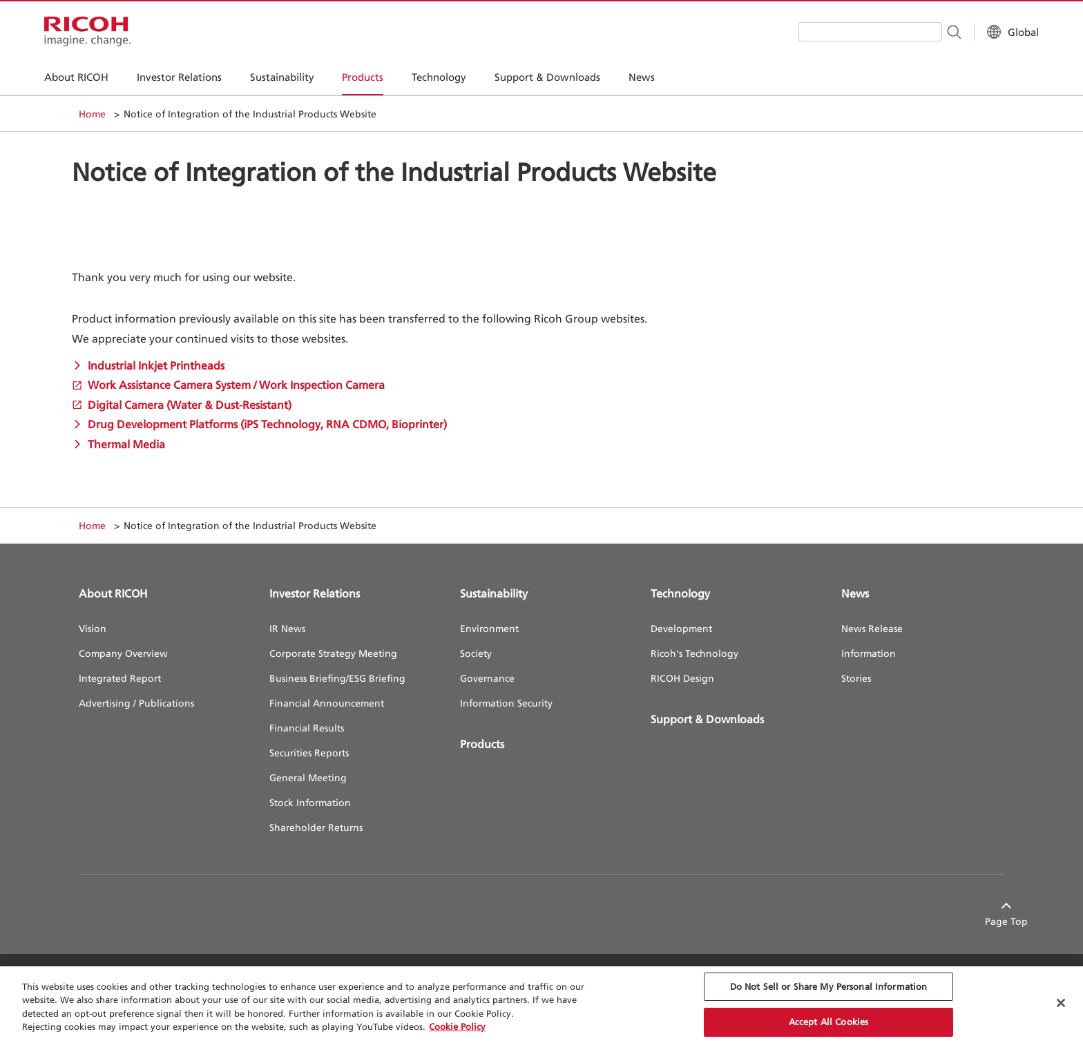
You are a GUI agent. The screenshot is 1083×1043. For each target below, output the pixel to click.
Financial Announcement (326, 703)
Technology (680, 593)
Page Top (982, 921)
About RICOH (113, 593)
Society (476, 653)
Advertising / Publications (136, 703)
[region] (541, 1004)
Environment (489, 628)
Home (92, 113)
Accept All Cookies (828, 1021)
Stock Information (310, 802)
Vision (92, 628)
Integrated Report (120, 678)
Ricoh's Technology (694, 653)
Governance (487, 678)
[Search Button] (918, 31)
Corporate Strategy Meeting (333, 653)
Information (868, 653)
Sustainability (494, 593)
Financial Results (306, 728)
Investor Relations (314, 593)
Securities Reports (309, 752)
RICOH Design (682, 678)
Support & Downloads (707, 719)
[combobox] (836, 31)
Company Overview (123, 653)
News (855, 593)
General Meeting (308, 777)
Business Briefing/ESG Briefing (337, 678)
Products (482, 744)
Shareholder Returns (316, 827)
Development (681, 628)
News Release (872, 628)
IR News (287, 628)
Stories (856, 678)
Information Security (506, 703)
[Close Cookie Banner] (1061, 1003)
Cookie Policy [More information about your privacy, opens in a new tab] (457, 1026)
